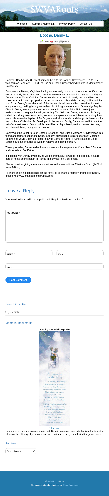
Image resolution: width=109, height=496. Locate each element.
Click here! (54, 427)
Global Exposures (70, 485)
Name (11, 254)
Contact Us (85, 24)
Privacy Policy (67, 24)
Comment (13, 213)
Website (12, 267)
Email (62, 254)
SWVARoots (53, 481)
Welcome (22, 24)
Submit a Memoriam (43, 24)
